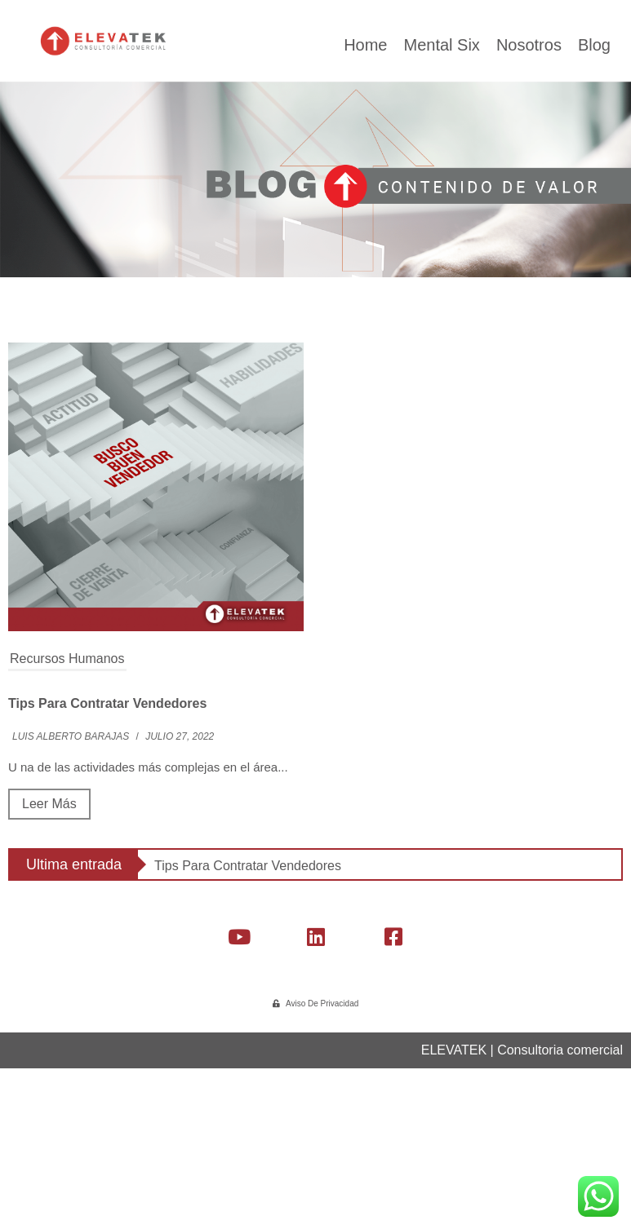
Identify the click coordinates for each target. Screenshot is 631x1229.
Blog (594, 220)
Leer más (49, 979)
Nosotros (529, 220)
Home (365, 220)
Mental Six (441, 220)
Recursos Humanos (67, 834)
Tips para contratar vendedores (107, 879)
